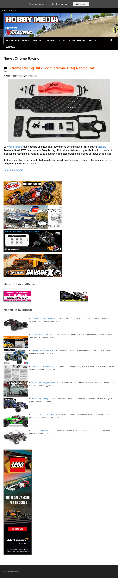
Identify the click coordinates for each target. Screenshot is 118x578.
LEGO (62, 40)
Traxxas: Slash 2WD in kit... (43, 431)
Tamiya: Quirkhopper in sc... (43, 350)
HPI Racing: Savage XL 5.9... (44, 398)
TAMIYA (37, 40)
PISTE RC (93, 40)
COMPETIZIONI (77, 40)
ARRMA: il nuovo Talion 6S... (44, 318)
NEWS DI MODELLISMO (17, 40)
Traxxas (21, 76)
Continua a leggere (13, 170)
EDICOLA (10, 47)
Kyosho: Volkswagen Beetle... (44, 382)
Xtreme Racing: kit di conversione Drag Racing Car (51, 68)
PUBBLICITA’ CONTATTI (11, 10)
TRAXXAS (50, 40)
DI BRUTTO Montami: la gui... (44, 366)
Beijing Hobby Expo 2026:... (43, 334)
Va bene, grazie (81, 4)
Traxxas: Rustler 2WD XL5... (44, 414)
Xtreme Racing (31, 76)
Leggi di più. (62, 4)
